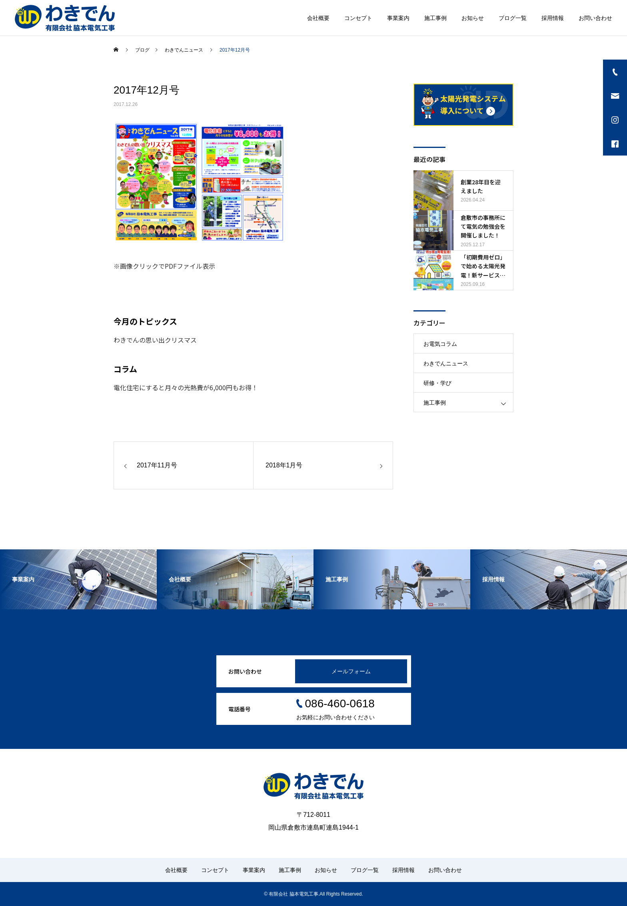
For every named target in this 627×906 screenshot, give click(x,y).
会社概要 (318, 18)
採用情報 (552, 18)
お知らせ (472, 18)
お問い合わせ (595, 18)
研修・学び (437, 383)
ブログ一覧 (513, 18)
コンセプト (358, 18)
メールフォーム (351, 671)
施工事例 (435, 18)
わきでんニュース (445, 363)
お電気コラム (440, 344)
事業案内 (398, 18)
